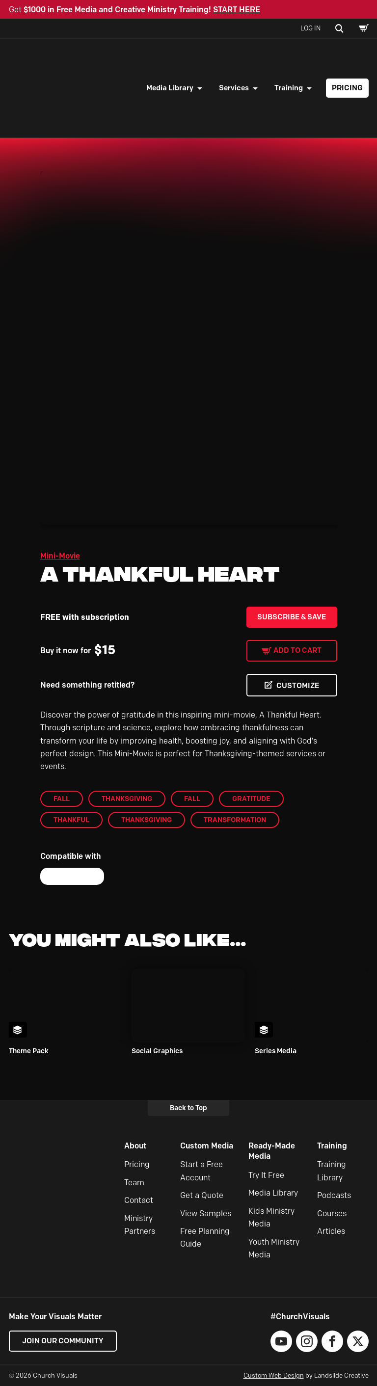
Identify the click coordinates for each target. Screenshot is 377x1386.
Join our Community (63, 1340)
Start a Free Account (201, 1171)
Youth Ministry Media (273, 1248)
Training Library (331, 1171)
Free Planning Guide (205, 1237)
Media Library (169, 87)
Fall (62, 798)
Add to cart (297, 650)
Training (288, 87)
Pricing (347, 87)
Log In (310, 28)
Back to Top (188, 1107)
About (135, 1145)
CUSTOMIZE (297, 685)
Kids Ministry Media (271, 1217)
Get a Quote (201, 1195)
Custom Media (206, 1145)
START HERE (236, 9)
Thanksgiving (127, 798)
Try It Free (266, 1175)
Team (134, 1182)
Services (234, 87)
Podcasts (334, 1195)
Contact (138, 1200)
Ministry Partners (139, 1225)
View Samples (205, 1213)
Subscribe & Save (291, 617)
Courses (332, 1213)
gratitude (251, 798)
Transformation (235, 819)
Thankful (71, 819)
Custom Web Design (273, 1375)
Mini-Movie (60, 555)
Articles (331, 1231)
